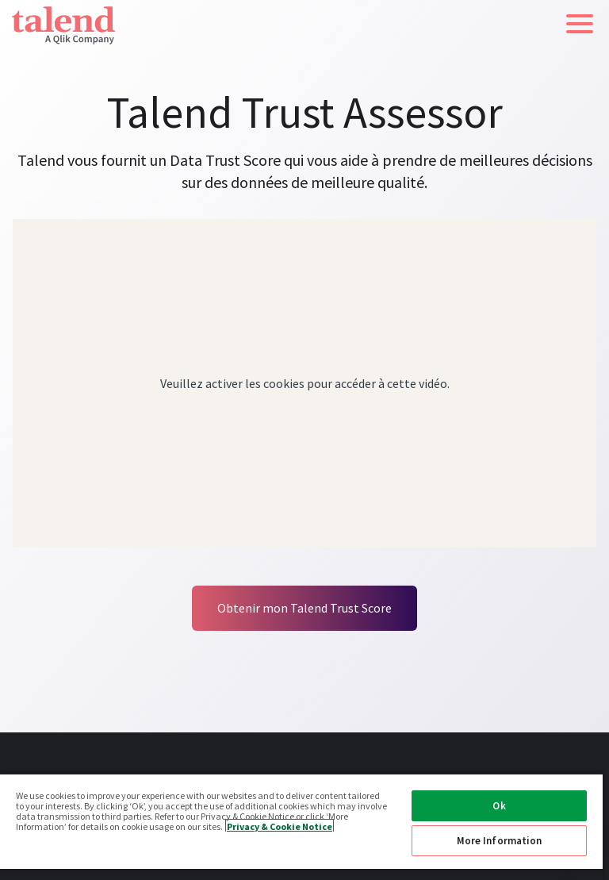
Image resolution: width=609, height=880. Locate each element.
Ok (498, 806)
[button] (579, 23)
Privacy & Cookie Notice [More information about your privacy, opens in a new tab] (279, 826)
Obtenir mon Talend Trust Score (304, 608)
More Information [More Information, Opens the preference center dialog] (499, 840)
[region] (301, 826)
